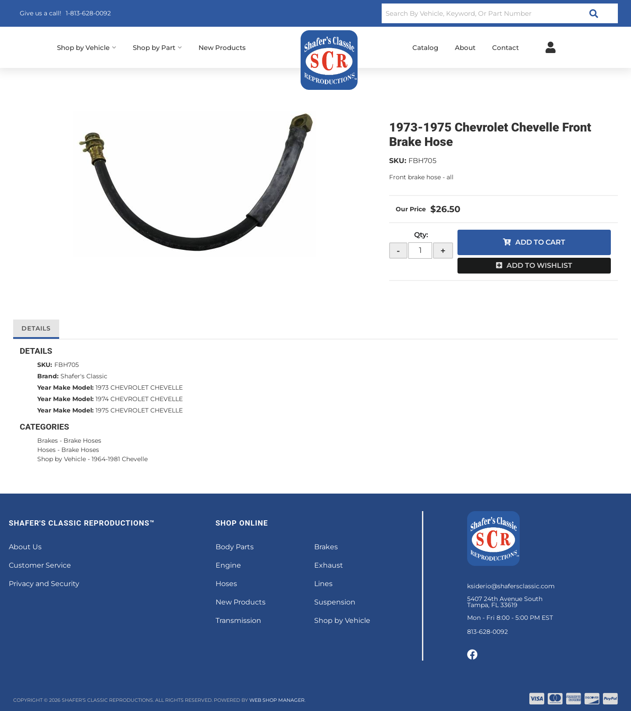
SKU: (397, 160)
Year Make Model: (65, 387)
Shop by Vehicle (61, 459)
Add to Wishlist (539, 265)
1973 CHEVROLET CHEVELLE (139, 387)
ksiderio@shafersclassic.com (511, 586)
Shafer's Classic (83, 376)
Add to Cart (540, 242)
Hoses (46, 450)
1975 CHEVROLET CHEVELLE (139, 410)
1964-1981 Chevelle (120, 459)
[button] (500, 13)
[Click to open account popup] (550, 47)
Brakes (47, 440)
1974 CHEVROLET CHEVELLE (139, 399)
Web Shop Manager (277, 700)
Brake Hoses (83, 440)
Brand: (48, 376)
